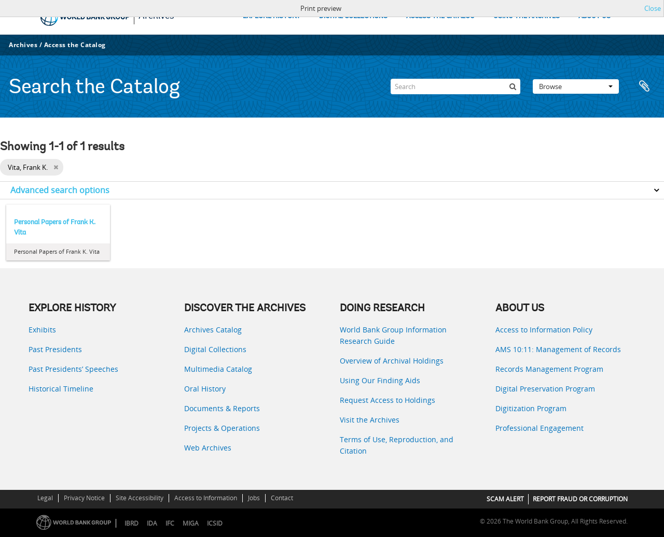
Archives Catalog (213, 330)
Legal (45, 498)
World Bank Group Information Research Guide (393, 335)
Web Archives (207, 448)
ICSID (215, 523)
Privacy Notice (84, 498)
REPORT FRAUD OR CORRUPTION (580, 499)
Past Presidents (55, 349)
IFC (169, 523)
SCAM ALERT (505, 499)
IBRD (132, 523)
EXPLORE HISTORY (271, 16)
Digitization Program (530, 408)
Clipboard (644, 86)
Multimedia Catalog (218, 369)
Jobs (254, 498)
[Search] (455, 86)
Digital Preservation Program (545, 389)
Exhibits (42, 330)
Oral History (205, 389)
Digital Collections (215, 349)
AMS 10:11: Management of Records (558, 349)
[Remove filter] (55, 167)
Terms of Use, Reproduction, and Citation (396, 445)
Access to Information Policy (543, 330)
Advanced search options (59, 190)
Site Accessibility (139, 498)
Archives (23, 44)
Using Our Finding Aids (380, 380)
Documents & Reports (222, 408)
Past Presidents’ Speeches (73, 369)
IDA (152, 523)
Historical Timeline (61, 389)
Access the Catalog (75, 44)
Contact (282, 498)
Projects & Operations (222, 428)
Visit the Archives (369, 420)
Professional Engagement (539, 428)
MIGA (191, 523)
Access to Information (205, 498)
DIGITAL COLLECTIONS (353, 16)
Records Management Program (549, 369)
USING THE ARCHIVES (526, 16)
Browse (576, 86)
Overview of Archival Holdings (392, 361)
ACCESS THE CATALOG (440, 16)
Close (652, 8)
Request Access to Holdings (387, 400)
